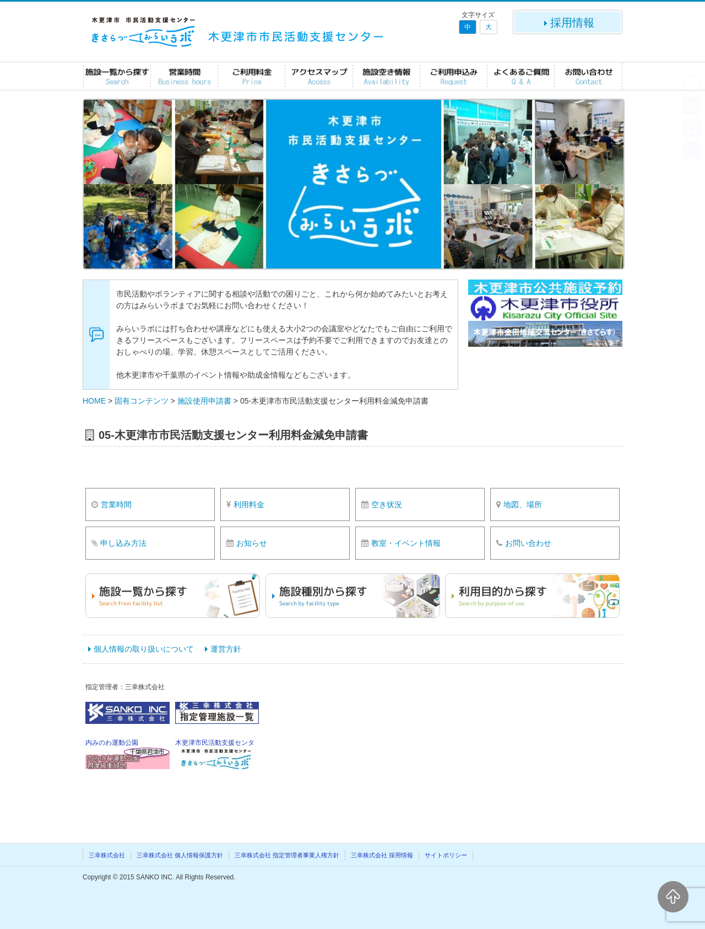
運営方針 (225, 649)
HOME (94, 400)
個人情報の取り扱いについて (144, 649)
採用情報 (567, 23)
